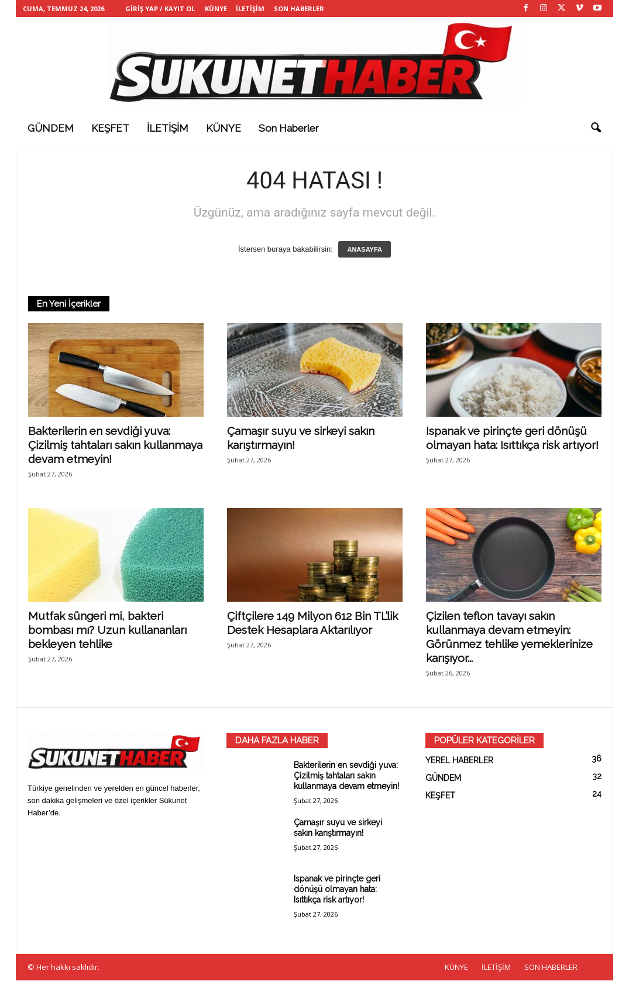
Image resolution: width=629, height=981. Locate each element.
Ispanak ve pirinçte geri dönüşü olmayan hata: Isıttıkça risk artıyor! (337, 889)
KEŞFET (110, 128)
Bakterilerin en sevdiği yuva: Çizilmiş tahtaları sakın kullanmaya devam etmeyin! (115, 445)
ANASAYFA (364, 249)
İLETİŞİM (250, 8)
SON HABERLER (299, 8)
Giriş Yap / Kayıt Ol (160, 8)
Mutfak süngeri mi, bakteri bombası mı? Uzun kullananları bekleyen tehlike (107, 630)
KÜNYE (216, 8)
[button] (596, 128)
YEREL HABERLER (459, 761)
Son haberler (289, 128)
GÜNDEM (51, 128)
